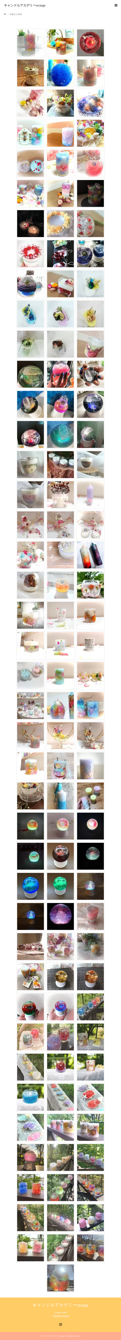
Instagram (60, 1324)
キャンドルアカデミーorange (25, 5)
